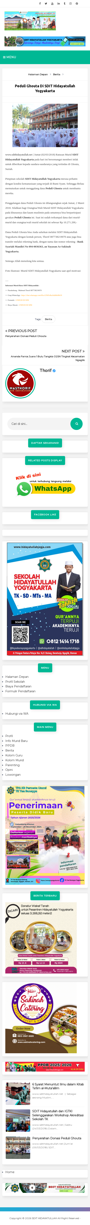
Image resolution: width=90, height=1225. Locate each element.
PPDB (9, 745)
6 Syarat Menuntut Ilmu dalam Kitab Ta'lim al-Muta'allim (58, 1086)
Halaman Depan (17, 677)
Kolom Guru (13, 755)
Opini (9, 770)
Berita (48, 319)
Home (9, 1172)
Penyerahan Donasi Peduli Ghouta (25, 336)
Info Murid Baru (16, 741)
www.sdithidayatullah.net (18, 154)
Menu (9, 57)
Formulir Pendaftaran (20, 691)
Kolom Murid (14, 760)
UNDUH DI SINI (22, 300)
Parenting (12, 765)
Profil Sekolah (15, 682)
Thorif (46, 370)
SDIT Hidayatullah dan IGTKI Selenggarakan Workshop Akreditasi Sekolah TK (57, 1115)
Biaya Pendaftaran (18, 686)
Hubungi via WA (16, 713)
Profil (9, 736)
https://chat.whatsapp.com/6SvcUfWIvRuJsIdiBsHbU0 (41, 295)
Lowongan (13, 775)
